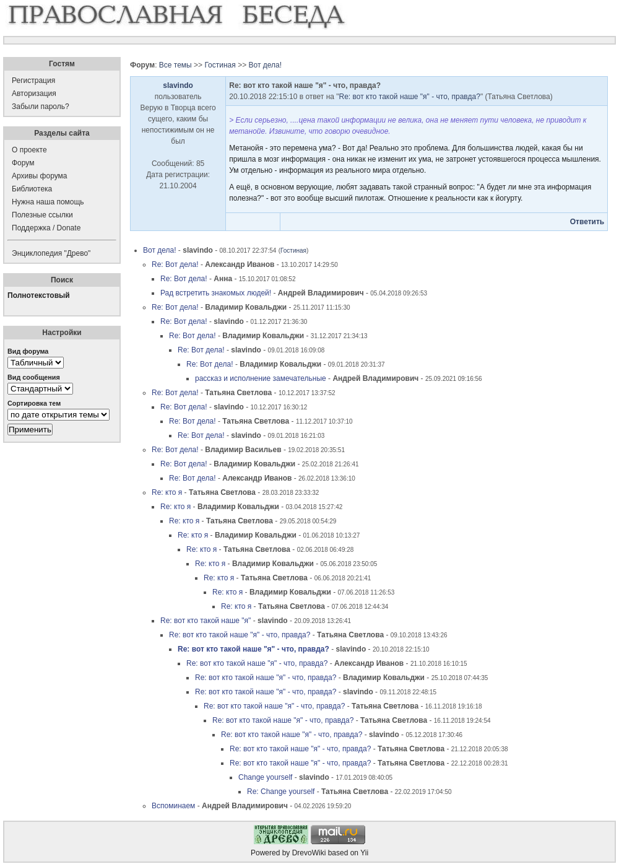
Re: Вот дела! (175, 264)
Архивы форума (39, 176)
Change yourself (265, 777)
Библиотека (32, 189)
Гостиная (219, 65)
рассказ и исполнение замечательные (260, 378)
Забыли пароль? (40, 106)
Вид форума (27, 351)
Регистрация (33, 80)
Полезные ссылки (42, 215)
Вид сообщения (33, 377)
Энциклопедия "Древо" (51, 253)
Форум (23, 163)
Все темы (175, 65)
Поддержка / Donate (46, 228)
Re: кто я (167, 492)
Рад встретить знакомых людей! (215, 293)
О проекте (29, 150)
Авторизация (34, 93)
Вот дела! (265, 65)
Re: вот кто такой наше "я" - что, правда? (409, 96)
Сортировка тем (34, 403)
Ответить (587, 221)
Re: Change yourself (280, 791)
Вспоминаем (173, 805)
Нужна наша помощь (48, 202)
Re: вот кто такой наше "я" (205, 620)
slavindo (178, 85)
